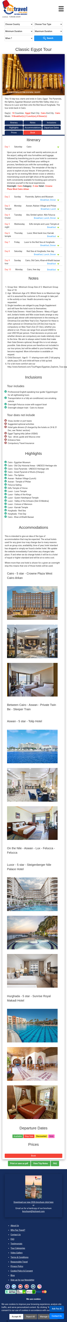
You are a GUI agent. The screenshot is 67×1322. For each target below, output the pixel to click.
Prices (14, 132)
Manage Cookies (47, 1316)
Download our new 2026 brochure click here (34, 1202)
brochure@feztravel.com (33, 1211)
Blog (13, 1275)
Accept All (16, 1316)
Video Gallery (17, 1253)
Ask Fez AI (57, 1309)
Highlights (13, 127)
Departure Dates (51, 127)
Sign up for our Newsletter (22, 1280)
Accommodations (33, 127)
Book (32, 132)
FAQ (12, 1239)
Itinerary (14, 122)
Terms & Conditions (19, 1257)
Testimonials (16, 1243)
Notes (32, 122)
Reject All (30, 1316)
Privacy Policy (17, 1266)
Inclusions (51, 122)
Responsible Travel (19, 1262)
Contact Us (16, 1234)
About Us (15, 1225)
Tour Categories (18, 1248)
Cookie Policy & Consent (22, 1271)
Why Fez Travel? (18, 1230)
